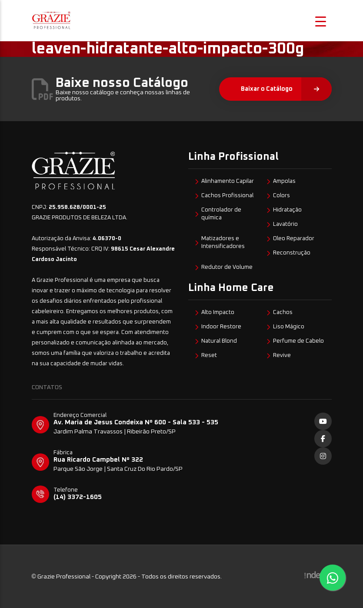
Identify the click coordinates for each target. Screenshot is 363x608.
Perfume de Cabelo (298, 341)
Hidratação (287, 210)
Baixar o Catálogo (286, 89)
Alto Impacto (217, 312)
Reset (209, 355)
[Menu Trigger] (320, 21)
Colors (281, 195)
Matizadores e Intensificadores (223, 242)
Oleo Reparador (293, 238)
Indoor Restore (221, 327)
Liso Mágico (288, 327)
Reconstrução (291, 253)
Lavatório (285, 224)
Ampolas (284, 181)
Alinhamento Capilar (227, 181)
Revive (282, 355)
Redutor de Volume (227, 267)
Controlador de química (221, 214)
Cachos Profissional (227, 195)
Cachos (283, 312)
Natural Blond (219, 341)
